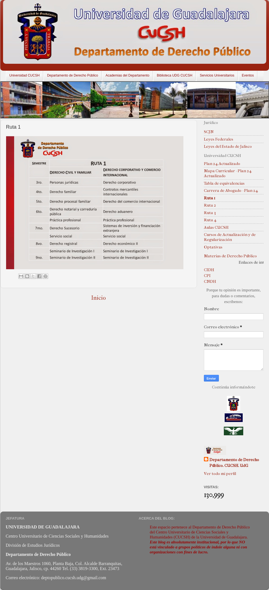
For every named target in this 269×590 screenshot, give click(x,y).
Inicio (98, 297)
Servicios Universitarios (217, 75)
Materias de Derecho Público (230, 255)
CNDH (210, 281)
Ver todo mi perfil (220, 473)
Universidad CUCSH (24, 75)
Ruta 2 (210, 205)
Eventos (248, 75)
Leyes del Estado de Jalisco (228, 146)
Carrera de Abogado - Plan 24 (231, 190)
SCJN (209, 131)
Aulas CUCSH (216, 227)
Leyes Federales (218, 139)
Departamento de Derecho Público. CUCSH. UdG (234, 462)
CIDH (209, 269)
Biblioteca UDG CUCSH (174, 75)
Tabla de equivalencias (224, 183)
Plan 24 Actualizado (222, 163)
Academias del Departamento (127, 75)
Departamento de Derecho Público (72, 75)
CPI (207, 275)
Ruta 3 (210, 212)
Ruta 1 (209, 197)
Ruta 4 (210, 219)
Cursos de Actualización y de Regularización (230, 237)
